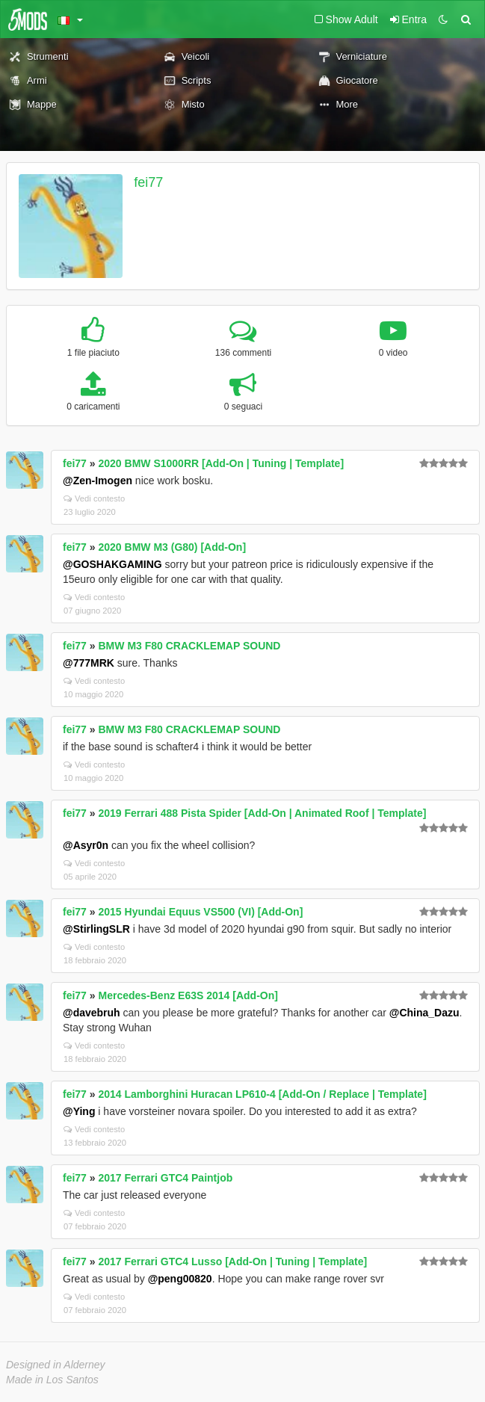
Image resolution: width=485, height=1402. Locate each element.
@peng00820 (180, 1279)
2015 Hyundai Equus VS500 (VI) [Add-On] (201, 912)
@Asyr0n (85, 845)
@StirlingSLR (96, 929)
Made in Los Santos (52, 1380)
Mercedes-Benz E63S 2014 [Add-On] (188, 995)
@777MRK (88, 663)
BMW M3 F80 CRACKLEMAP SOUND (190, 646)
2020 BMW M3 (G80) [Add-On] (173, 547)
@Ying (79, 1111)
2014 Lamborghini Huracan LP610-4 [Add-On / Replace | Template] (263, 1094)
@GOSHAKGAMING (112, 564)
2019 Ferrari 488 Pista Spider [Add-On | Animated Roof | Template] (263, 813)
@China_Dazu (424, 1013)
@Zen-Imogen (97, 481)
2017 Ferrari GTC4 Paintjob (166, 1178)
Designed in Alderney (55, 1365)
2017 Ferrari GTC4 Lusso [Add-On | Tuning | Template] (233, 1261)
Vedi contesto (94, 498)
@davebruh (91, 1013)
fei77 (148, 182)
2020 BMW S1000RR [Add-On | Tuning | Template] (222, 463)
